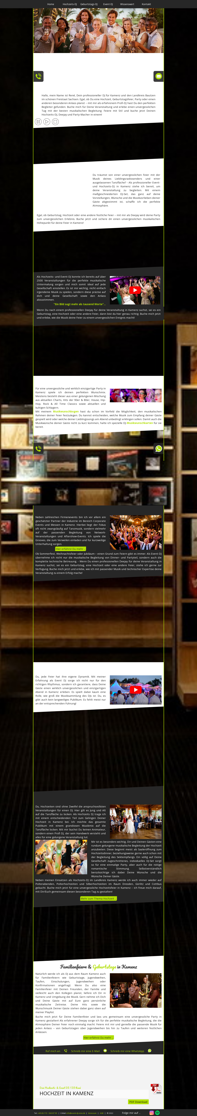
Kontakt (146, 4)
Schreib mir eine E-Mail (85, 1051)
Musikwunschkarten (140, 423)
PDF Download (138, 1102)
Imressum (92, 1113)
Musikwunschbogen (66, 411)
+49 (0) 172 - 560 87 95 (47, 1113)
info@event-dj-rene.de (75, 1113)
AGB (101, 1113)
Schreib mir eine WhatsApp (127, 1051)
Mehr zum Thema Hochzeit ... (98, 898)
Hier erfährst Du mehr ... (71, 549)
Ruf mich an (53, 1051)
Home (50, 4)
